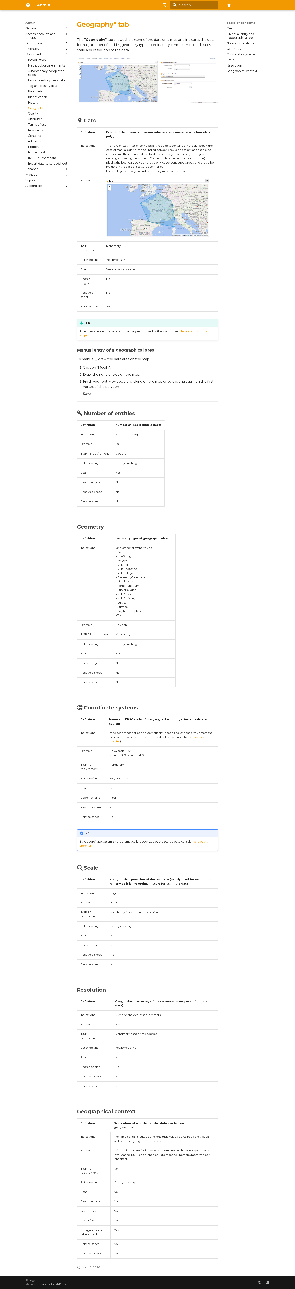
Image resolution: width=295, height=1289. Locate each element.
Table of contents (241, 23)
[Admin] (28, 5)
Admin (30, 23)
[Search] (194, 5)
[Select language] (165, 5)
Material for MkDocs (53, 1284)
